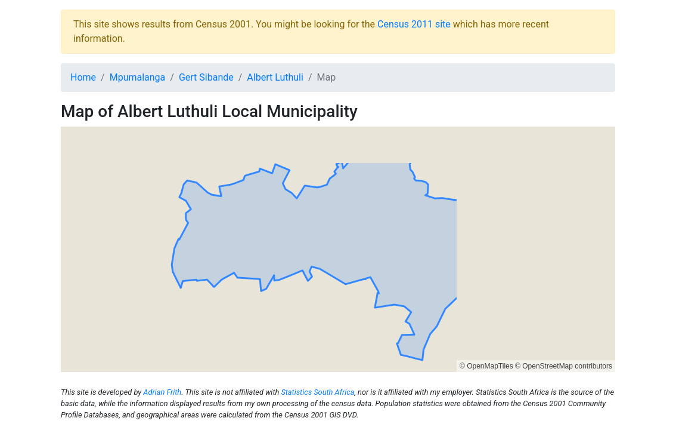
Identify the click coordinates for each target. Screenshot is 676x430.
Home (83, 77)
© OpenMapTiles (486, 366)
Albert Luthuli (275, 77)
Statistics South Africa (317, 392)
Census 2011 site (414, 24)
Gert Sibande (206, 77)
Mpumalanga (138, 77)
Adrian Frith (162, 392)
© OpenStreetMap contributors (563, 366)
